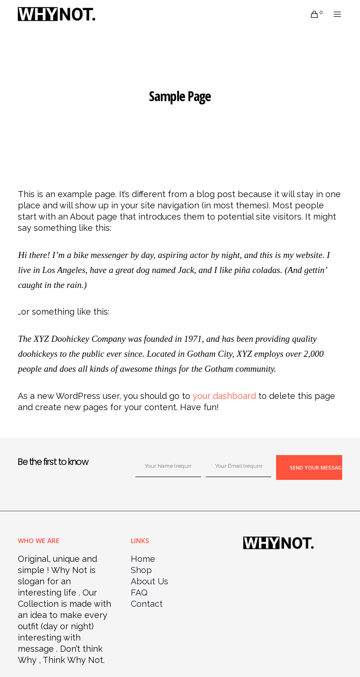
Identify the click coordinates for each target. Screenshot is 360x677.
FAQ (139, 592)
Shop (141, 570)
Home (143, 559)
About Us (149, 581)
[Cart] (310, 14)
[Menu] (333, 14)
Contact (147, 604)
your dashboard (224, 396)
